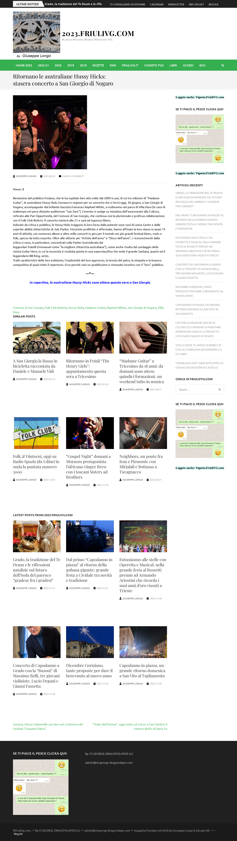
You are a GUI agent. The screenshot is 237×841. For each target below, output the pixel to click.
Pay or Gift (196, 4)
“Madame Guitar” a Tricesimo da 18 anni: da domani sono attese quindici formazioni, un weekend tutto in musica (141, 371)
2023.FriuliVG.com (98, 33)
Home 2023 (24, 65)
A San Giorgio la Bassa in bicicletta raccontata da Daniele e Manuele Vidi (35, 366)
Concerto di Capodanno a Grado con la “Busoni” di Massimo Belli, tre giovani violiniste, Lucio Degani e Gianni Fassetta (36, 675)
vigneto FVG (154, 65)
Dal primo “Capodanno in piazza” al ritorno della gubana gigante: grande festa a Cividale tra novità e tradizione (89, 570)
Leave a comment (73, 176)
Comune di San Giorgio (28, 307)
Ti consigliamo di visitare (127, 4)
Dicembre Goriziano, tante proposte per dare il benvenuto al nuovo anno (89, 670)
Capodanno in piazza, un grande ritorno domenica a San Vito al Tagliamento (142, 670)
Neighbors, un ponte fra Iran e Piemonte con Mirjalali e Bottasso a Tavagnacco (141, 464)
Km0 (113, 65)
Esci (202, 65)
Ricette (98, 65)
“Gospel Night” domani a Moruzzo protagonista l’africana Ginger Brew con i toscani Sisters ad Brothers (88, 466)
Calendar (156, 4)
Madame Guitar (95, 307)
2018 (83, 65)
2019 (70, 65)
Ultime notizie (27, 4)
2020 (58, 65)
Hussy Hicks (76, 307)
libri (173, 65)
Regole (213, 4)
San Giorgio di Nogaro (142, 307)
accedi (188, 65)
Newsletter (176, 4)
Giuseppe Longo (26, 176)
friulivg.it (130, 65)
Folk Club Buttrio (56, 307)
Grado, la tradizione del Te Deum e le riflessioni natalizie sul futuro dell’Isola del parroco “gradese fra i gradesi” (36, 570)
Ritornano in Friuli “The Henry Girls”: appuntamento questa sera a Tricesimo (87, 368)
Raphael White (116, 307)
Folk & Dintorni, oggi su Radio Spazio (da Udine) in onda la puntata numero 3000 (36, 464)
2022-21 (43, 65)
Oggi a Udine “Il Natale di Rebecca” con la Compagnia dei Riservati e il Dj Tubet (199, 349)
